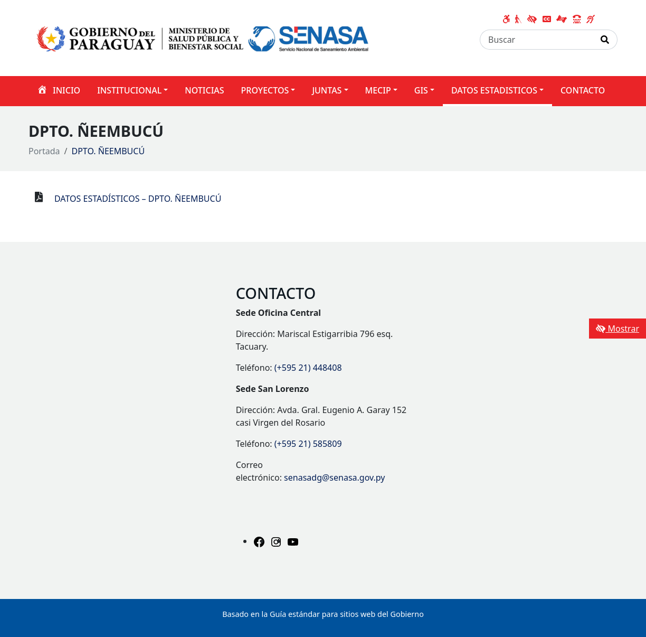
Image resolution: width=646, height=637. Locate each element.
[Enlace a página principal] (203, 37)
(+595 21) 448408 (308, 367)
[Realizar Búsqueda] (605, 40)
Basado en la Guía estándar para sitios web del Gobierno (323, 614)
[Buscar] (536, 40)
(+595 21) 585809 (308, 443)
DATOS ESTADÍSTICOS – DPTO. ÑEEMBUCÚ (137, 198)
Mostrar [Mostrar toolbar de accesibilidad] (617, 328)
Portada (44, 151)
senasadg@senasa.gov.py (334, 477)
